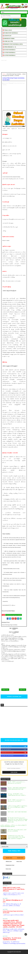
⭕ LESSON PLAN (7, 35)
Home (3, 74)
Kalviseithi (18, 951)
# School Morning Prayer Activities (13, 615)
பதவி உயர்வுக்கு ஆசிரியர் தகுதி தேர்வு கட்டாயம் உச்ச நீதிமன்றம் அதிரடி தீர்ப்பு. (17, 807)
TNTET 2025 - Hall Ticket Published (17, 812)
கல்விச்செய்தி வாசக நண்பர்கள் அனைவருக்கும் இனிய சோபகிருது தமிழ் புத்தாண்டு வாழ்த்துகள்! (16, 837)
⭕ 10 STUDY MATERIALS (9, 49)
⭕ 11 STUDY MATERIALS (9, 52)
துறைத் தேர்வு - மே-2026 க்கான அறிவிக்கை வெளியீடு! (12, 938)
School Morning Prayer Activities (14, 74)
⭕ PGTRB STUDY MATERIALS (10, 33)
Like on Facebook (14, 749)
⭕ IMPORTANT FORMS (8, 38)
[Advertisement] (14, 66)
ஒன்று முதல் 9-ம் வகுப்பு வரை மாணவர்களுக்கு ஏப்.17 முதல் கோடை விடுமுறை (14, 889)
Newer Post (5, 689)
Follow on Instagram (14, 755)
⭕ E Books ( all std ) (7, 30)
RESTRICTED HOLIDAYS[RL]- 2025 (14, 740)
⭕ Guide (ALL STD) (8, 41)
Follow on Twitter (14, 746)
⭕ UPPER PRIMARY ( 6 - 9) (9, 47)
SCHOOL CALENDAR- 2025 (14, 696)
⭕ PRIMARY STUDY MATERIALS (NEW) (13, 44)
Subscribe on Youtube (14, 752)
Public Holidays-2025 (14, 851)
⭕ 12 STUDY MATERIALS (9, 55)
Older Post (22, 689)
